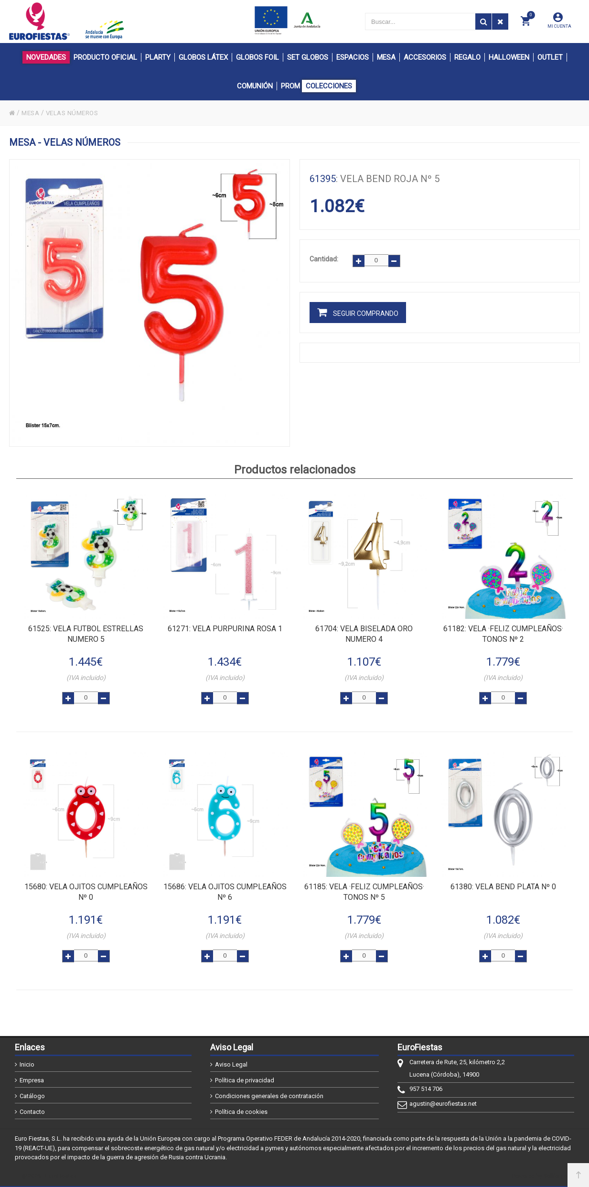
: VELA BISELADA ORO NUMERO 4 (364, 633)
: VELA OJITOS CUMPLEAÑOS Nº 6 (225, 891)
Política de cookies (241, 1111)
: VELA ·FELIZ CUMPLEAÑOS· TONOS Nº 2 (503, 633)
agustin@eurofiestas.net (443, 1103)
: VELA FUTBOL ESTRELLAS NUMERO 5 (85, 633)
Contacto (32, 1111)
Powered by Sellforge (539, 1176)
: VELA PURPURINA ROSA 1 (225, 627)
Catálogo (32, 1096)
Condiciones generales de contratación (269, 1096)
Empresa (32, 1080)
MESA (32, 113)
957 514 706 (425, 1088)
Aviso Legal (231, 1064)
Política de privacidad (244, 1080)
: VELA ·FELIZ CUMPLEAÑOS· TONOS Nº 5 (364, 891)
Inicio (27, 1064)
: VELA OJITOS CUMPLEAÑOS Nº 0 (86, 891)
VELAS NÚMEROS (76, 113)
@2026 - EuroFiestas (49, 1176)
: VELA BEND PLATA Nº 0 (503, 885)
